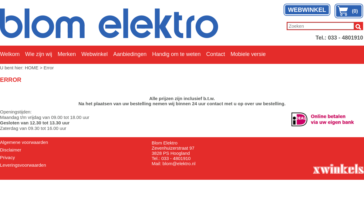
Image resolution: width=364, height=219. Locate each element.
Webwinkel (94, 54)
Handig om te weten (176, 54)
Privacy (7, 157)
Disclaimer (10, 149)
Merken (67, 54)
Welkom (10, 54)
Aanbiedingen (130, 54)
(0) (355, 11)
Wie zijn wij (38, 54)
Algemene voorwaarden (24, 142)
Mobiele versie (248, 54)
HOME (32, 67)
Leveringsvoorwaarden (23, 165)
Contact (215, 54)
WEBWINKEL (307, 9)
